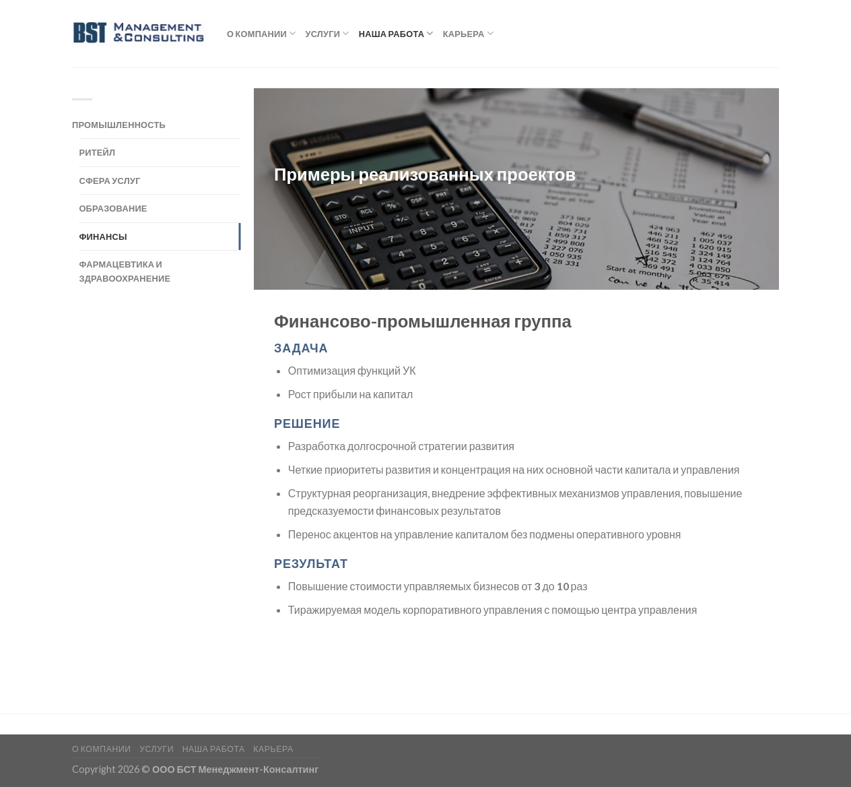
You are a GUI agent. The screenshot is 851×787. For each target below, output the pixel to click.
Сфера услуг (109, 180)
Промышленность (119, 124)
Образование (113, 208)
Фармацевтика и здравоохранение (124, 271)
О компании (261, 33)
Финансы (103, 236)
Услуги (327, 33)
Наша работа (396, 33)
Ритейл (97, 152)
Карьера (468, 33)
